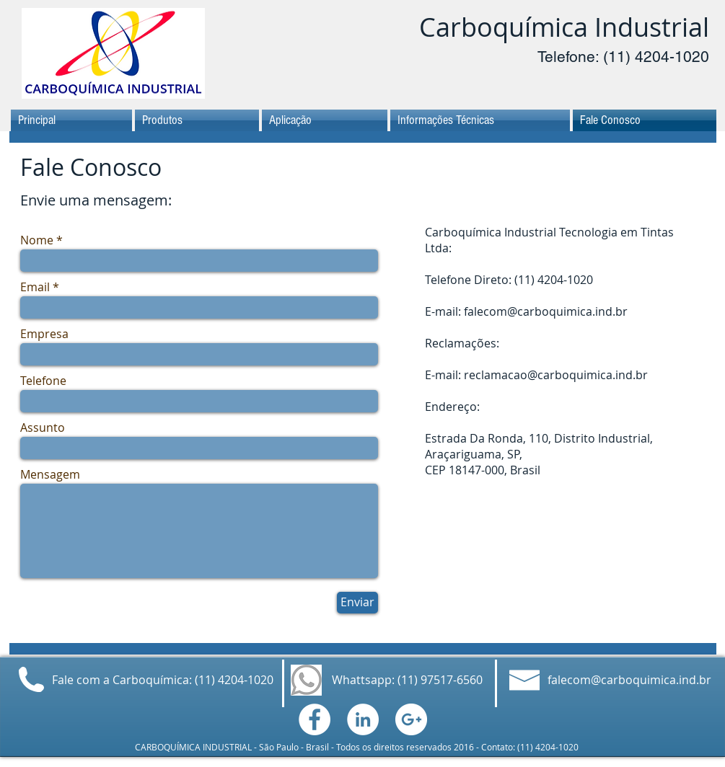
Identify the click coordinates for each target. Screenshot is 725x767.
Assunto (42, 427)
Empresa (44, 334)
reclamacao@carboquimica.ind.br (556, 375)
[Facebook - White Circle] (314, 719)
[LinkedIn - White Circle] (363, 719)
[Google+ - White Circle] (411, 719)
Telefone (43, 380)
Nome (36, 240)
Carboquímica (503, 26)
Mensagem (50, 474)
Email (35, 287)
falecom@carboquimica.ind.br (546, 311)
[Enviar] (357, 602)
